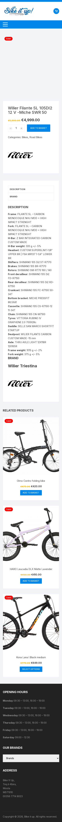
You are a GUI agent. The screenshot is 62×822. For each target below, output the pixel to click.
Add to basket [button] (31, 492)
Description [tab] (17, 189)
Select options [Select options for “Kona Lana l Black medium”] (31, 669)
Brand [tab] (14, 196)
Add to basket (38, 128)
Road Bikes (35, 137)
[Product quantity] (16, 128)
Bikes (25, 137)
